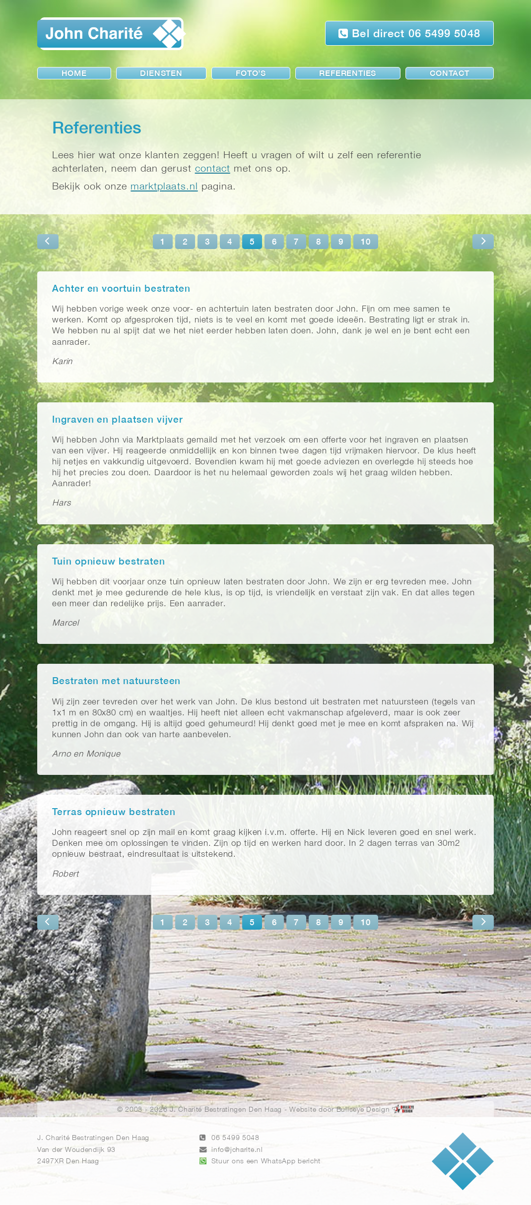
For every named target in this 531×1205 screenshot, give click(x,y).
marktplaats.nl (164, 186)
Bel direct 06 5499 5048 (409, 33)
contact (212, 169)
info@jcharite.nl (237, 1150)
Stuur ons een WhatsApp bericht (266, 1161)
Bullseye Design (363, 1110)
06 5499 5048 (235, 1138)
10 (366, 242)
